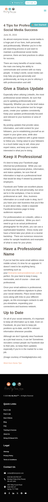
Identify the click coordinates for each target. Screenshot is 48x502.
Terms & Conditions (10, 459)
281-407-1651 (11, 481)
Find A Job (7, 414)
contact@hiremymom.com (15, 473)
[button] (45, 10)
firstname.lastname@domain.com (24, 273)
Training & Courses (10, 430)
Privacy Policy (8, 455)
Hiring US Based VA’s (11, 438)
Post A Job (7, 410)
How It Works (8, 418)
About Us (7, 434)
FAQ (5, 426)
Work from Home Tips (13, 363)
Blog (5, 422)
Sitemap (6, 451)
